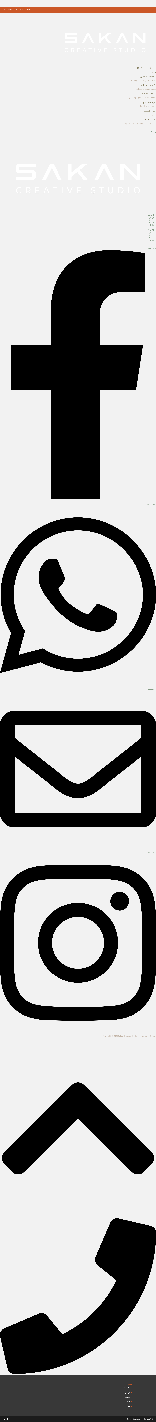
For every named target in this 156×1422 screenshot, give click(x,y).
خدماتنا (151, 220)
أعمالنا (151, 222)
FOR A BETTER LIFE (146, 68)
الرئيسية (151, 215)
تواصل (152, 225)
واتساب (153, 131)
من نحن (151, 217)
